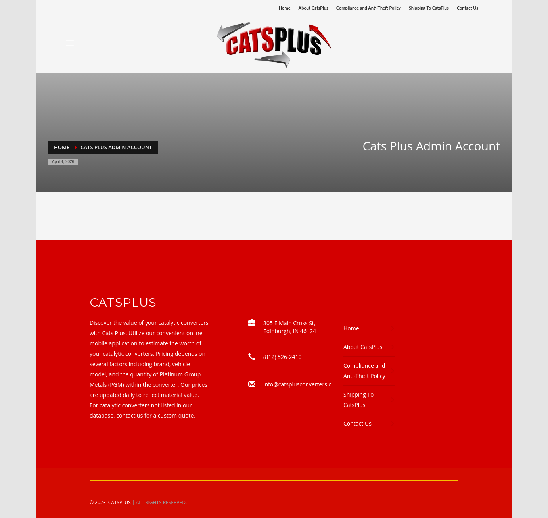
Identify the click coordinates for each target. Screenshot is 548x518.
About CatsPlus (313, 7)
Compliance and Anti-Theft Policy (368, 7)
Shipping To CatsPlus (429, 7)
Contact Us (467, 7)
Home (285, 7)
